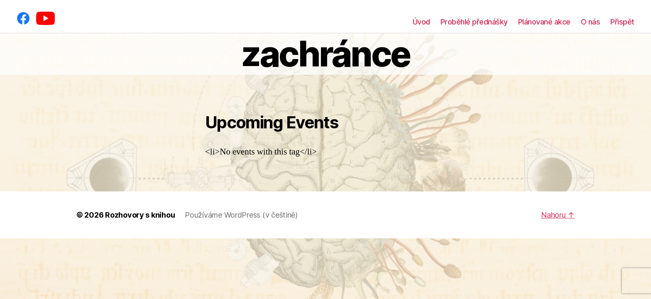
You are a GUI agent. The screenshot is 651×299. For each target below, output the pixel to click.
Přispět (622, 21)
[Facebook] (23, 18)
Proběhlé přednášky (474, 21)
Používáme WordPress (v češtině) (241, 215)
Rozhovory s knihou (140, 215)
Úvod (421, 21)
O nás (590, 21)
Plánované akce (544, 21)
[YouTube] (45, 18)
